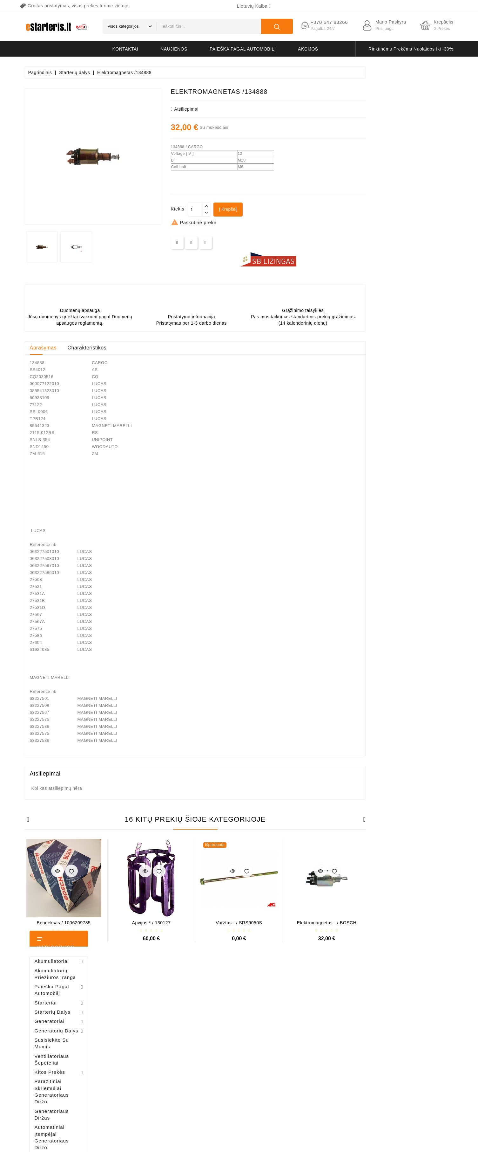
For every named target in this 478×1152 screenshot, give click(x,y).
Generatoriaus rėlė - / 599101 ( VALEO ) (63, 640)
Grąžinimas (310, 1061)
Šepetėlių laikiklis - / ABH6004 (77, 432)
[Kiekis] (283, 210)
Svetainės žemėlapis (319, 1083)
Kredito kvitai (147, 1028)
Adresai (142, 1039)
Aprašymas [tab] (131, 347)
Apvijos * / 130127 (239, 922)
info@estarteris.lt (53, 1019)
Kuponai (142, 1050)
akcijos (308, 49)
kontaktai (125, 49)
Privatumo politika (317, 1006)
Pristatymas (310, 994)
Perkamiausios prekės (229, 1017)
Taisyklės (308, 1017)
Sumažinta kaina (223, 994)
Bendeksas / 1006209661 (70, 466)
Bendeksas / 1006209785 (151, 922)
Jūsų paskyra (155, 981)
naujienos (173, 49)
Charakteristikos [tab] (174, 347)
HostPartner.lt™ (104, 1144)
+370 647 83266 (52, 1008)
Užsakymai (145, 1017)
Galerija (307, 1050)
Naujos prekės (221, 1006)
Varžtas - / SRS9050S (327, 922)
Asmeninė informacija (155, 994)
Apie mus (308, 1028)
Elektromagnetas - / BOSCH (414, 922)
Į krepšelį (315, 209)
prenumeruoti (421, 1092)
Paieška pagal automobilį (243, 49)
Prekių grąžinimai (151, 1006)
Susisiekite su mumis (320, 1072)
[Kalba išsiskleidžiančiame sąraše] (254, 6)
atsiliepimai (272, 109)
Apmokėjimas (312, 1039)
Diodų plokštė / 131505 (73, 500)
